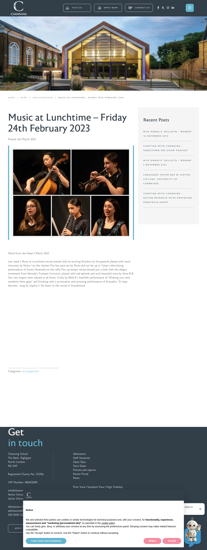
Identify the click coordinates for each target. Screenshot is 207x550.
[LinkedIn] (173, 7)
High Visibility (114, 487)
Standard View (95, 487)
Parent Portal (80, 474)
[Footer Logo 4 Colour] (186, 454)
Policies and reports (84, 470)
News (76, 478)
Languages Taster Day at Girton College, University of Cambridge (166, 179)
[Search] (179, 7)
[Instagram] (168, 7)
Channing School (14, 368)
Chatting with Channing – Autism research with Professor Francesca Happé (167, 198)
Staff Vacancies (81, 458)
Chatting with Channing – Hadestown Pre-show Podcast (165, 148)
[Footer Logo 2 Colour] (158, 454)
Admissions (79, 453)
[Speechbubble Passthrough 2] (179, 454)
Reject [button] (152, 540)
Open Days (79, 462)
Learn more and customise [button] (46, 540)
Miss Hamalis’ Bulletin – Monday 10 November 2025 (167, 134)
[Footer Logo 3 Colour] (165, 454)
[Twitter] (163, 7)
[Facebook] (158, 7)
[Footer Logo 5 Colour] (172, 454)
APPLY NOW (108, 7)
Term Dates (79, 466)
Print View (79, 487)
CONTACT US (139, 7)
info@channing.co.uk (20, 490)
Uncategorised (30, 371)
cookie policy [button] (108, 523)
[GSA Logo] (151, 454)
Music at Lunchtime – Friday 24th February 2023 (40, 368)
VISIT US (74, 8)
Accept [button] (172, 540)
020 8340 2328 (16, 514)
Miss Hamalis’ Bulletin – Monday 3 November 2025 (167, 162)
